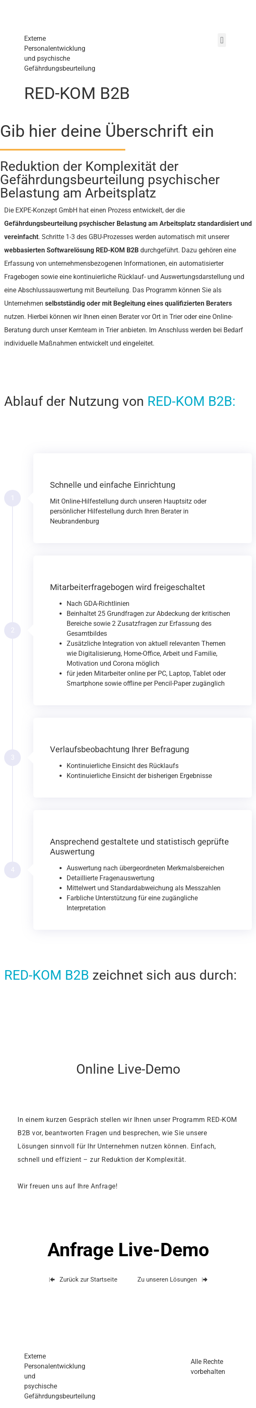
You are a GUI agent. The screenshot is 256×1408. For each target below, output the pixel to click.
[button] (222, 40)
